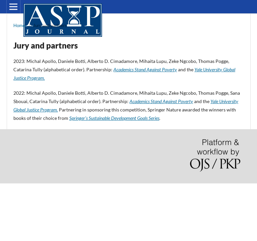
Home (19, 25)
